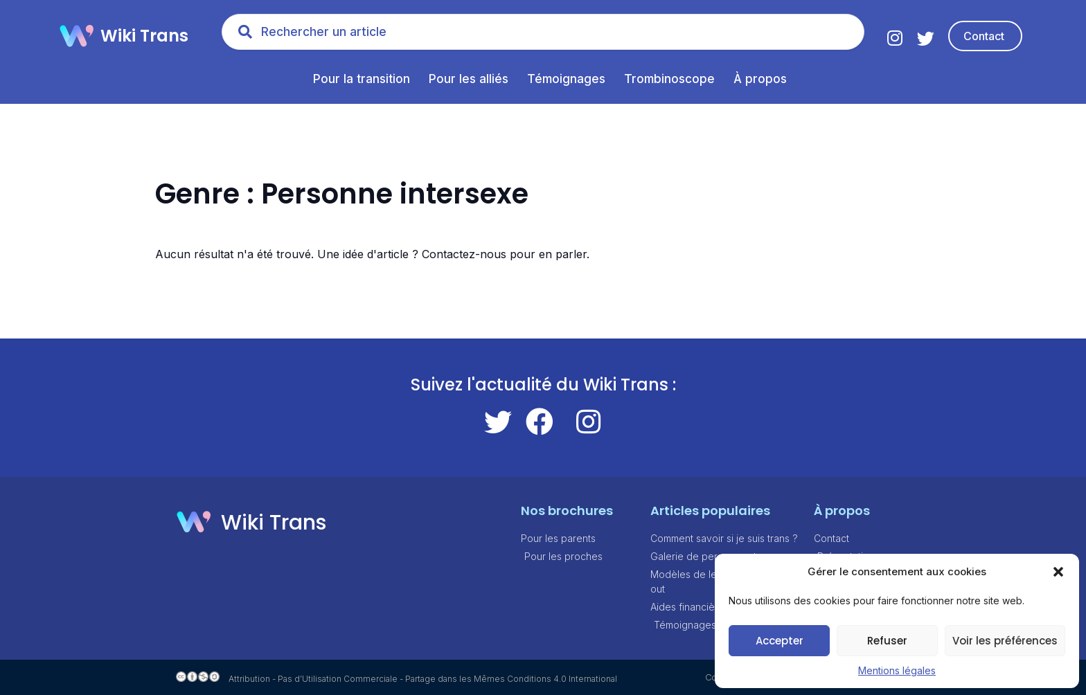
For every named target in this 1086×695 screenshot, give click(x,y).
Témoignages (566, 79)
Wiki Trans (144, 35)
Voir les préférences (1005, 640)
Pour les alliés (468, 79)
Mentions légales (897, 670)
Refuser (887, 640)
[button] (1058, 572)
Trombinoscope (669, 79)
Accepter (779, 640)
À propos (760, 79)
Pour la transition (361, 79)
